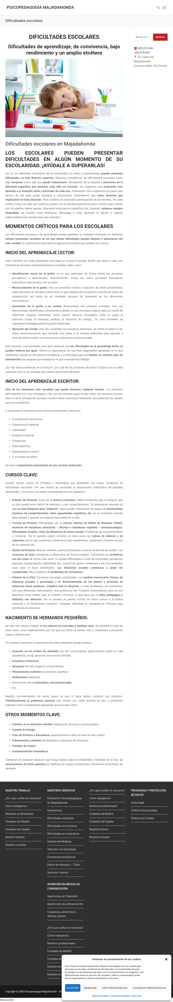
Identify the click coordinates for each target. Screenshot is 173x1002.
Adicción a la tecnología (61, 849)
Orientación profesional (61, 857)
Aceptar (73, 987)
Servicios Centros (57, 872)
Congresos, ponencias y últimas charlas (61, 914)
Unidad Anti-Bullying (59, 841)
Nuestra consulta (15, 844)
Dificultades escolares (60, 818)
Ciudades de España (17, 829)
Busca (160, 37)
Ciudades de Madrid (17, 821)
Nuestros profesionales (19, 813)
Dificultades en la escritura (63, 833)
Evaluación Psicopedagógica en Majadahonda (64, 800)
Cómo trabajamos (16, 806)
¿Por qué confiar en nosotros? (23, 798)
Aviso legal (136, 996)
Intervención (54, 810)
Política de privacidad (120, 996)
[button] (166, 959)
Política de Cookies (142, 818)
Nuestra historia (14, 837)
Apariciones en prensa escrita (65, 904)
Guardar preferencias (149, 987)
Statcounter (7, 999)
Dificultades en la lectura (62, 826)
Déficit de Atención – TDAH (63, 864)
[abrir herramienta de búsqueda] (158, 7)
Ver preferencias (115, 987)
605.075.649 (142, 52)
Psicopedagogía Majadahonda (40, 7)
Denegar (90, 987)
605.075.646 (145, 48)
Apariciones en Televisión (62, 896)
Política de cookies (100, 996)
